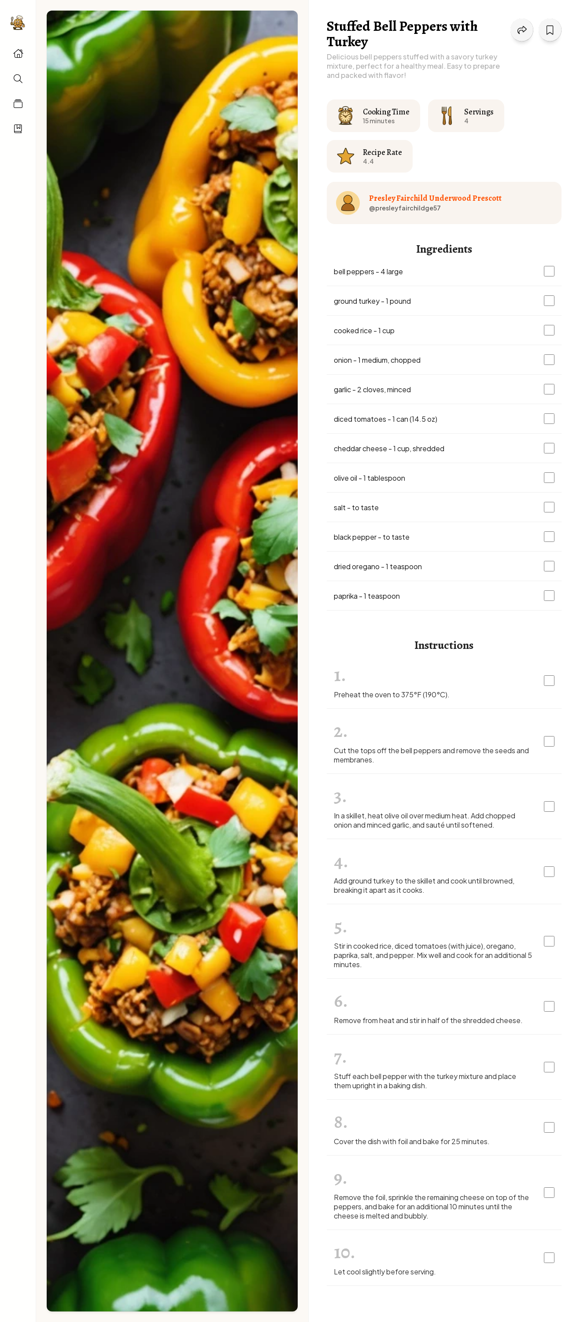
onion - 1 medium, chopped (377, 360)
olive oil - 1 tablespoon (369, 477)
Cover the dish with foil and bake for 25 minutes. (412, 1141)
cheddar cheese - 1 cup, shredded (389, 448)
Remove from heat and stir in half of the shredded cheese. (428, 1020)
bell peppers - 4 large (368, 271)
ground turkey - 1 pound (372, 301)
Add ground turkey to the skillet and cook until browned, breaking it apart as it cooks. (424, 885)
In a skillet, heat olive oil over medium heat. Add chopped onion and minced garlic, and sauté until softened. (424, 820)
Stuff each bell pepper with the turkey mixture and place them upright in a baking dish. (425, 1081)
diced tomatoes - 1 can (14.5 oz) (385, 418)
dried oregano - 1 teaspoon (378, 566)
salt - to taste (356, 507)
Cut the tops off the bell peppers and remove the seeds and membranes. (431, 755)
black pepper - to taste (372, 536)
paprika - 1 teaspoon (367, 595)
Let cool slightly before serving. (385, 1271)
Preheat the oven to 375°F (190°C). (392, 694)
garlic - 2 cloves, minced (372, 389)
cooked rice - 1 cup (364, 330)
